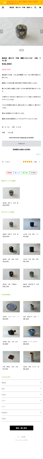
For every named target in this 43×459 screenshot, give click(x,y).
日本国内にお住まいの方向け (21, 149)
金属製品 (4, 412)
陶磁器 (4, 382)
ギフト (3, 406)
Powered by (21, 440)
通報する (38, 154)
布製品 (4, 418)
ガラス (3, 400)
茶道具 (4, 394)
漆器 (3, 388)
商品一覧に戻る (21, 428)
